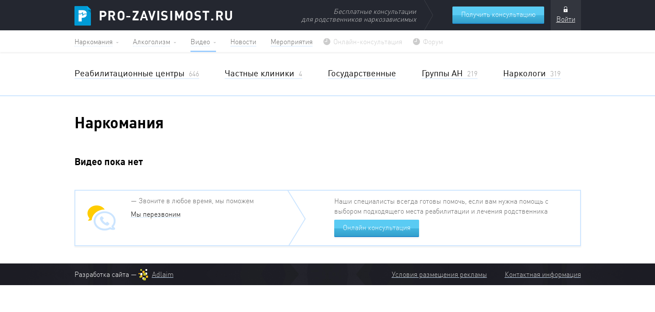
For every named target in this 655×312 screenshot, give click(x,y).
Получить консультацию (498, 14)
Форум (433, 41)
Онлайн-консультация (367, 41)
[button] (96, 41)
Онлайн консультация (376, 227)
